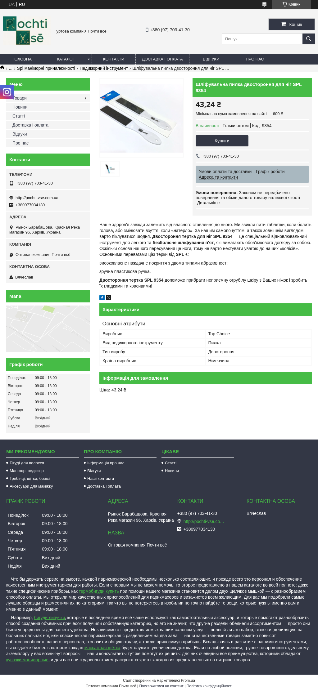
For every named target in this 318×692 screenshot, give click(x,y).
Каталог (66, 59)
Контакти (113, 59)
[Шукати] (308, 38)
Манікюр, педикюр (27, 470)
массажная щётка (102, 647)
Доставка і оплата (162, 59)
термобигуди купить (99, 591)
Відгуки (211, 59)
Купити (222, 140)
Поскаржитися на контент (161, 686)
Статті (18, 116)
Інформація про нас (105, 463)
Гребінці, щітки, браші (30, 478)
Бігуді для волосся (27, 463)
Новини (20, 107)
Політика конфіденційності (210, 686)
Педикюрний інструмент (104, 68)
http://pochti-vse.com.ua (37, 197)
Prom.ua (188, 680)
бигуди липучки (49, 617)
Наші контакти (100, 478)
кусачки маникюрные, (28, 659)
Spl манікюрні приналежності (46, 68)
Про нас (255, 59)
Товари (19, 98)
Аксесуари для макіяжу (31, 486)
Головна (22, 59)
